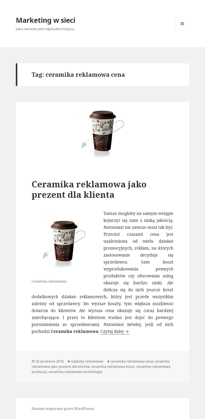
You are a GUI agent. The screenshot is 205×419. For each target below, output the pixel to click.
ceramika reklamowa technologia (75, 371)
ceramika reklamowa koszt (113, 366)
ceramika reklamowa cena (132, 361)
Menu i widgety (182, 30)
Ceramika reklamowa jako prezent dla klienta (89, 189)
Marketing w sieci (45, 20)
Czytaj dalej (115, 331)
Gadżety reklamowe (87, 361)
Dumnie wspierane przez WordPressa (63, 408)
